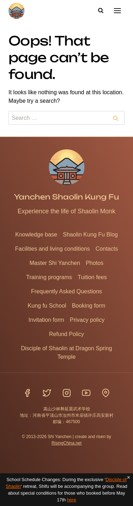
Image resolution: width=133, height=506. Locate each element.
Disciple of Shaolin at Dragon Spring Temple (66, 352)
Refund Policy (66, 334)
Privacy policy (87, 320)
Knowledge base (36, 234)
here (71, 499)
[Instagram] (66, 392)
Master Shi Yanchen (54, 263)
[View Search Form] (100, 10)
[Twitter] (46, 392)
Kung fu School (47, 306)
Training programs (49, 277)
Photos (95, 263)
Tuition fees (92, 277)
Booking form (88, 306)
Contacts (106, 249)
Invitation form (46, 320)
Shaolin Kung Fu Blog (90, 234)
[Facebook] (27, 392)
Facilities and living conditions (52, 249)
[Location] (105, 392)
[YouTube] (86, 392)
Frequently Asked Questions (66, 291)
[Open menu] (117, 10)
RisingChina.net (66, 443)
